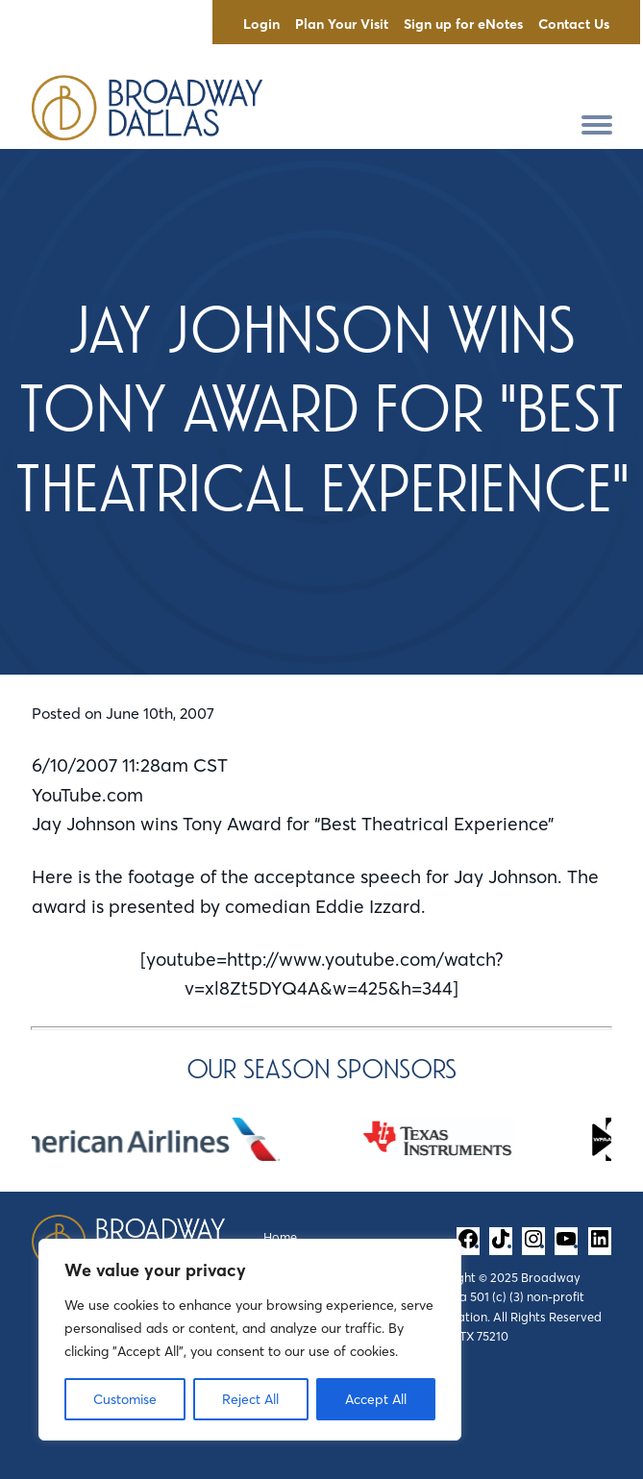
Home (280, 1237)
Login (261, 24)
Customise (125, 1399)
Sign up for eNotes (463, 24)
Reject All (250, 1399)
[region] (249, 1340)
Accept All (376, 1399)
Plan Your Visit (341, 24)
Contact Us (573, 24)
